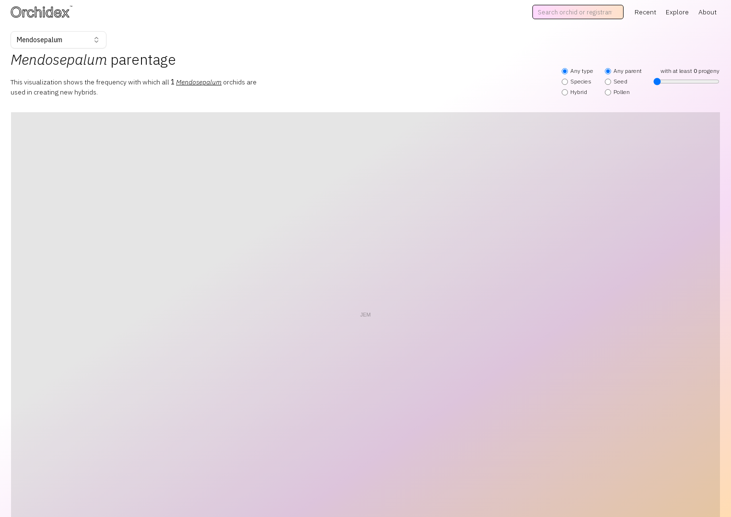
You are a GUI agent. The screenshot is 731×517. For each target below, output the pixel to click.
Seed (616, 81)
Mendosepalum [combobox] (58, 39)
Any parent (623, 70)
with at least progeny (686, 76)
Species (576, 81)
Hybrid (574, 91)
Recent (645, 12)
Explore (677, 12)
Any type (577, 70)
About (707, 12)
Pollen (617, 91)
